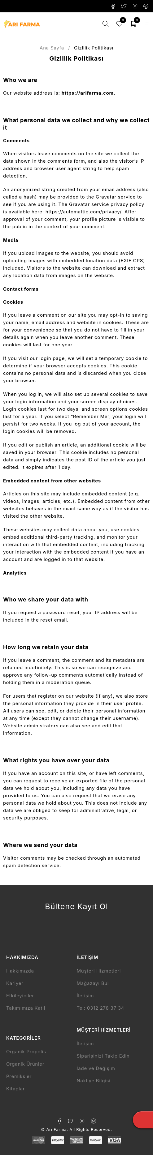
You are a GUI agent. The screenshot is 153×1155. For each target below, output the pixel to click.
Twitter (124, 6)
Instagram (135, 6)
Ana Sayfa (52, 48)
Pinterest (146, 6)
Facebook (113, 6)
